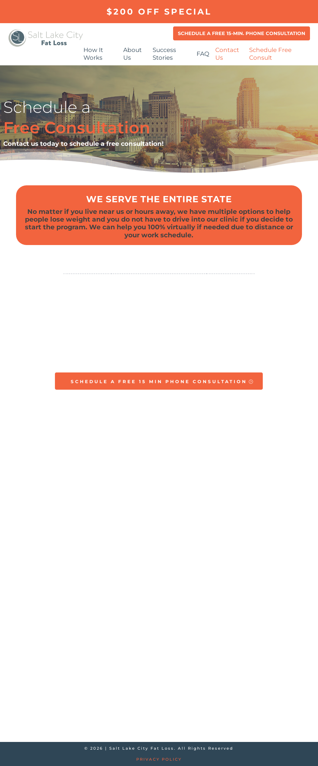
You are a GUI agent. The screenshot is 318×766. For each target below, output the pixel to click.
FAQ (203, 53)
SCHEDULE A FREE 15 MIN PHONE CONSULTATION (159, 381)
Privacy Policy (159, 759)
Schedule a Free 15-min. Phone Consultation (241, 33)
